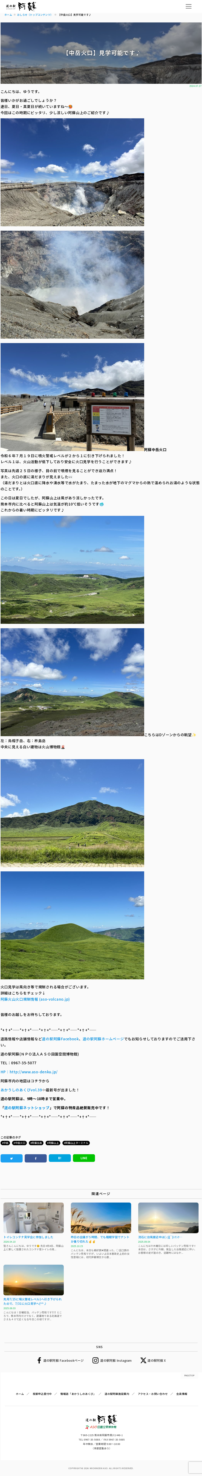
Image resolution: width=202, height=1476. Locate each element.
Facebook (70, 1038)
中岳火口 (20, 1143)
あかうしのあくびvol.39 (21, 1089)
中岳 (6, 1143)
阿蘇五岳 (37, 1143)
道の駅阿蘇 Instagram (116, 1360)
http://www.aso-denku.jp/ (34, 1071)
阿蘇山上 (54, 1143)
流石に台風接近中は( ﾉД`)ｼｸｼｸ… (160, 1237)
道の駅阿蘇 (51, 1038)
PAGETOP (189, 1375)
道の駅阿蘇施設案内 (117, 1394)
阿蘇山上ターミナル (76, 1143)
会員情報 (181, 1394)
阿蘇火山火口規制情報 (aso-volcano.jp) (35, 999)
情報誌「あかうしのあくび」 (78, 1394)
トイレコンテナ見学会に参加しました (28, 1237)
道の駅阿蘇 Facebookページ (63, 1360)
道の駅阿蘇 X (156, 1360)
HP (3, 1071)
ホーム (20, 1394)
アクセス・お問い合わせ (153, 1394)
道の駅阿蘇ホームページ (103, 1038)
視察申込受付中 (42, 1394)
